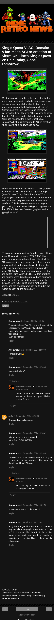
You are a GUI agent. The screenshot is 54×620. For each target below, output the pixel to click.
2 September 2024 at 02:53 (33, 505)
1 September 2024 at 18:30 (26, 416)
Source (15, 295)
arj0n (10, 416)
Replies (15, 381)
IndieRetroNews (23, 386)
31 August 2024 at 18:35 (32, 321)
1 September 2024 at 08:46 (33, 350)
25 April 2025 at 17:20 (31, 522)
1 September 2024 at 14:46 (33, 367)
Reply (11, 341)
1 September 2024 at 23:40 (33, 453)
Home (27, 609)
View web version (27, 615)
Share (5, 306)
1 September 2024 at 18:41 (33, 433)
